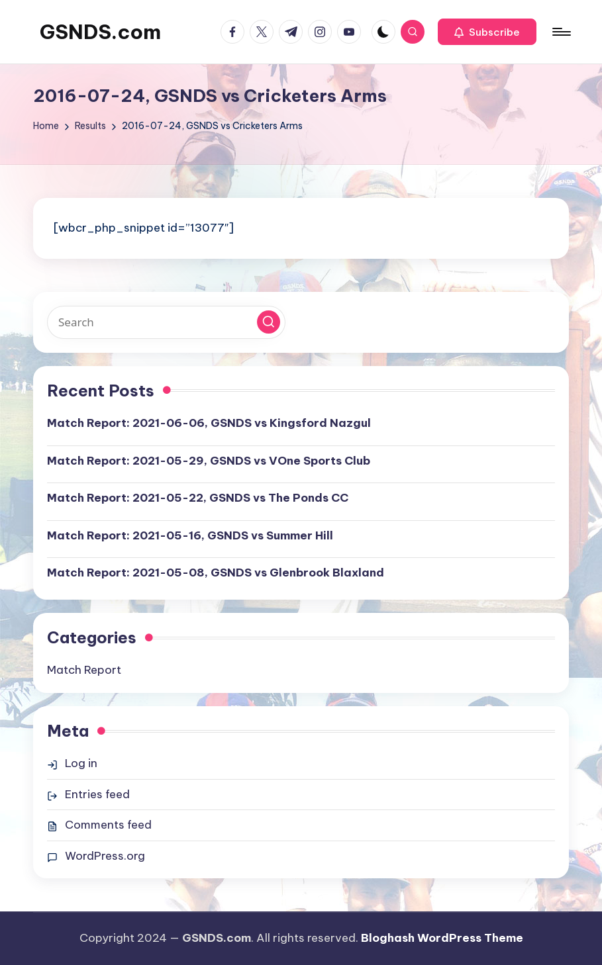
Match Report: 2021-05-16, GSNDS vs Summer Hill (190, 535)
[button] (487, 32)
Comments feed (108, 824)
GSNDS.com (100, 31)
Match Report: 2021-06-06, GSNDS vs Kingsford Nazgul (209, 423)
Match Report (84, 670)
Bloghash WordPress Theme (442, 938)
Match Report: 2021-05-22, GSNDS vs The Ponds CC (197, 497)
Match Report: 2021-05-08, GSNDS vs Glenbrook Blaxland (215, 572)
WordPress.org (105, 856)
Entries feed (97, 794)
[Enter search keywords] (166, 322)
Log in (81, 763)
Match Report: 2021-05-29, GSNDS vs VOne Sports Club (208, 460)
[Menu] (560, 31)
